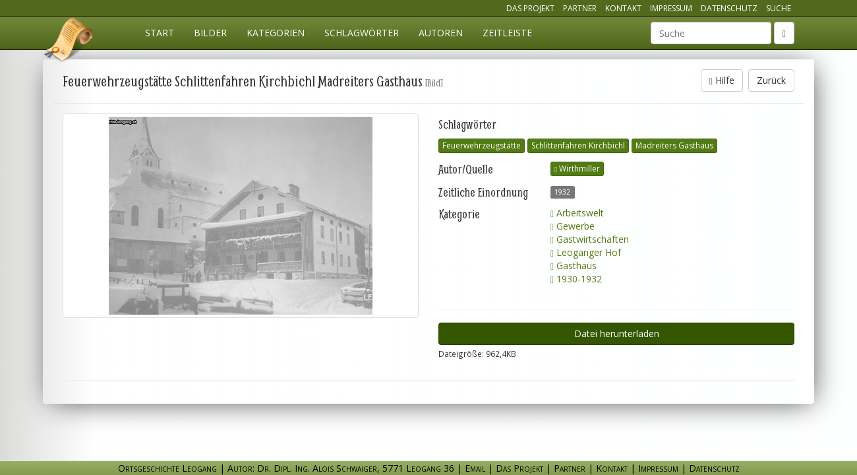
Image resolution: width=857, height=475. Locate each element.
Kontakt (623, 8)
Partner (580, 8)
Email (475, 468)
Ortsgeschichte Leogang (69, 42)
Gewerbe (572, 226)
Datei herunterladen (616, 333)
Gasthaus (573, 265)
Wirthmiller (577, 168)
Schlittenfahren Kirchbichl (578, 145)
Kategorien (276, 32)
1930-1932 (576, 278)
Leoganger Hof (585, 252)
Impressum (671, 8)
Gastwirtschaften (589, 239)
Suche (778, 8)
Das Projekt (530, 8)
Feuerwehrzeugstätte (481, 145)
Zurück (771, 80)
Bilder (210, 32)
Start (159, 32)
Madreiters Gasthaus (674, 145)
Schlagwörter (361, 32)
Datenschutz (729, 8)
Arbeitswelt (577, 212)
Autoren (441, 32)
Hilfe (721, 80)
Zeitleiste (507, 32)
